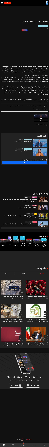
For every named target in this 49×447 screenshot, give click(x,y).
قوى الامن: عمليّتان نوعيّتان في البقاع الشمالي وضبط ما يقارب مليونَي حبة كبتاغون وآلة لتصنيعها (12, 320)
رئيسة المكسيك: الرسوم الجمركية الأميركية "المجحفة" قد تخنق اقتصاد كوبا (20, 225)
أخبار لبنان (36, 239)
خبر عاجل (29, 239)
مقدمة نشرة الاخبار (27, 139)
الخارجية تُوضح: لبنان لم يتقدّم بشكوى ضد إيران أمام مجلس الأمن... (13, 297)
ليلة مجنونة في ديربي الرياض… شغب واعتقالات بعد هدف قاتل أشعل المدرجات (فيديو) (20, 216)
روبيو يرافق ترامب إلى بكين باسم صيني (28, 207)
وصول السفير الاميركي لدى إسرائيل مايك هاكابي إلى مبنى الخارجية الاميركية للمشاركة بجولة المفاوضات (29, 244)
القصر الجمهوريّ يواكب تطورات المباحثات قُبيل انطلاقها (22, 244)
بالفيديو (42, 236)
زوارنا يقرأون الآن (40, 193)
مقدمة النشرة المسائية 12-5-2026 (23, 151)
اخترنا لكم (41, 135)
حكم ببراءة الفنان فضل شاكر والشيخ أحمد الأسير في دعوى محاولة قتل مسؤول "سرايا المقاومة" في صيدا (20, 200)
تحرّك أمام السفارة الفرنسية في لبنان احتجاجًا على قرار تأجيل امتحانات (9, 244)
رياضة (36, 213)
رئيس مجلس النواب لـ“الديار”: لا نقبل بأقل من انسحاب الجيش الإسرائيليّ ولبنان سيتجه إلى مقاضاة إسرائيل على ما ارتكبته (37, 344)
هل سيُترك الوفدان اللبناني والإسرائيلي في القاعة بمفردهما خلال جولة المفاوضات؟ (36, 245)
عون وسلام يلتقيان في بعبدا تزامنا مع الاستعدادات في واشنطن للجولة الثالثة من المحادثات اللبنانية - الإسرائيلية (43, 245)
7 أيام (23, 274)
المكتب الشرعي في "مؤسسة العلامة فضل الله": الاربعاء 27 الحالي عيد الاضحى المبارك (37, 320)
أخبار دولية (35, 205)
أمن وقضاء (34, 197)
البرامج (13, 445)
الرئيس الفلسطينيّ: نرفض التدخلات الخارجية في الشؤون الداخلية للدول (3, 244)
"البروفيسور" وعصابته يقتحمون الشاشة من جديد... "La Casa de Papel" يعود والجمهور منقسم (37, 297)
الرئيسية (43, 445)
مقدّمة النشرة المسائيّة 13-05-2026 (23, 141)
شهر (6, 274)
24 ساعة (41, 274)
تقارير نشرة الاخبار (44, 239)
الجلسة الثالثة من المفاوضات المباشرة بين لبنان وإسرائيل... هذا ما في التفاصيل (15, 244)
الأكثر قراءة (41, 268)
